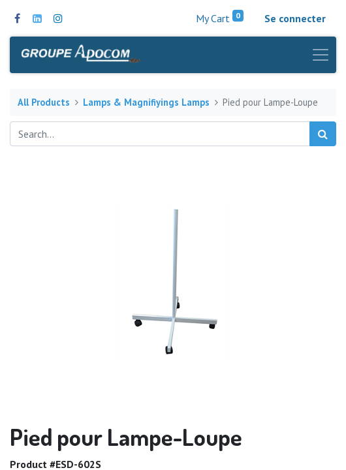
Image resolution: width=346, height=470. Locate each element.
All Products (44, 102)
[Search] (322, 133)
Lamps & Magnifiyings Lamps (146, 102)
